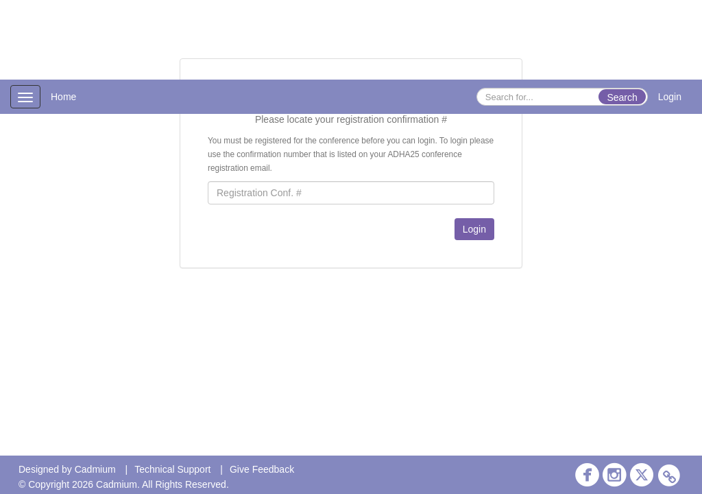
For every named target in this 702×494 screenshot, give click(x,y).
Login (669, 96)
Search (622, 97)
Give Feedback (262, 469)
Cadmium (95, 469)
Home (63, 96)
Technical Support (172, 469)
